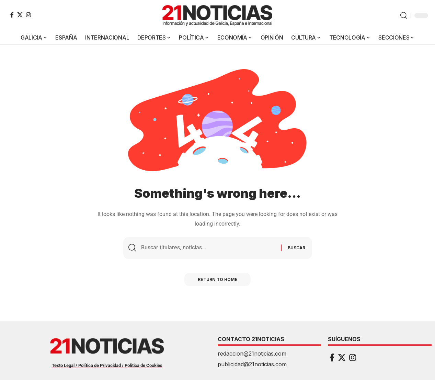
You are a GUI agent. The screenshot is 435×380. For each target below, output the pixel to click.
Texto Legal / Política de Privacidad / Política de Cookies (107, 365)
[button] (403, 15)
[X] (19, 15)
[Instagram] (28, 15)
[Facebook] (12, 15)
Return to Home (218, 279)
